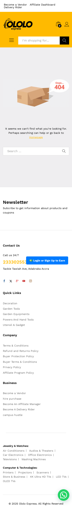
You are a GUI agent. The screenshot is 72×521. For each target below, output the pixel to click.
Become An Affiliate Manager (22, 404)
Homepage (36, 137)
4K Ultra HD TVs (40, 476)
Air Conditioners (13, 450)
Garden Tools (11, 308)
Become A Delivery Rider (19, 409)
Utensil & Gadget (14, 324)
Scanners (42, 472)
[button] (63, 495)
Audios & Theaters (41, 450)
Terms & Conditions (15, 345)
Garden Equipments (16, 314)
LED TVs (61, 476)
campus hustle (12, 414)
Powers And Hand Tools (18, 319)
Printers (8, 472)
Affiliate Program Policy (18, 372)
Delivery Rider (13, 7)
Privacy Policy (12, 367)
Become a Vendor (15, 4)
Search (64, 41)
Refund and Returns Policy (20, 350)
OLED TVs (9, 481)
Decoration (10, 303)
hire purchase (12, 398)
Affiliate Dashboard (42, 4)
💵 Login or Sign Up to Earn (47, 260)
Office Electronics (40, 454)
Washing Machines (34, 459)
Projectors (25, 472)
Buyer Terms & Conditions (20, 361)
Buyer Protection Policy (18, 356)
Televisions (10, 459)
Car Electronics (13, 454)
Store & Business (14, 476)
